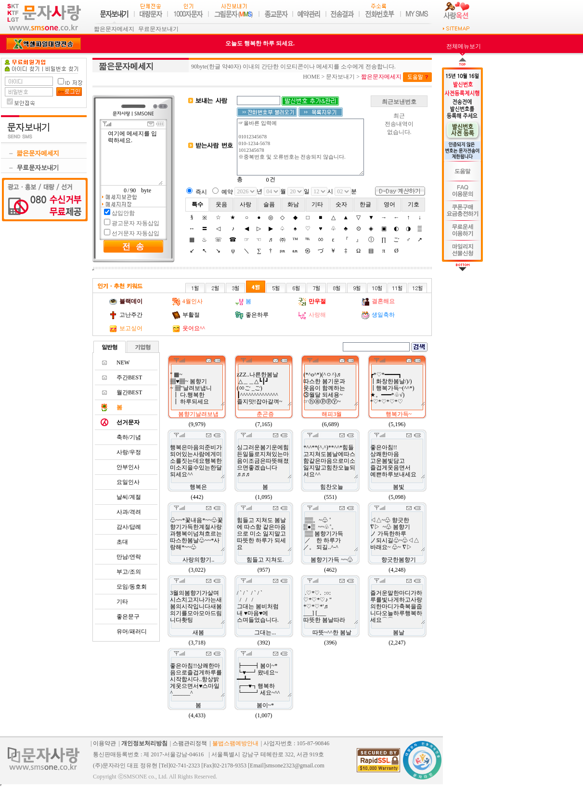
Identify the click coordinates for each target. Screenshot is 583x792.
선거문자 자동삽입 (135, 233)
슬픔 (269, 204)
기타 (317, 204)
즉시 (201, 191)
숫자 (341, 204)
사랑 (245, 204)
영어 (389, 204)
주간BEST (129, 377)
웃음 (221, 204)
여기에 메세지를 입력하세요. (135, 157)
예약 (227, 191)
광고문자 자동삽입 (135, 223)
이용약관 (104, 743)
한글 (365, 204)
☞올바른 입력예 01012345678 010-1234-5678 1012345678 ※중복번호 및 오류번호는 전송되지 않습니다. (300, 147)
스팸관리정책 (189, 743)
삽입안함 (123, 213)
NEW (123, 362)
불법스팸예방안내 (235, 743)
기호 (413, 204)
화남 (293, 204)
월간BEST (129, 392)
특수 (197, 204)
